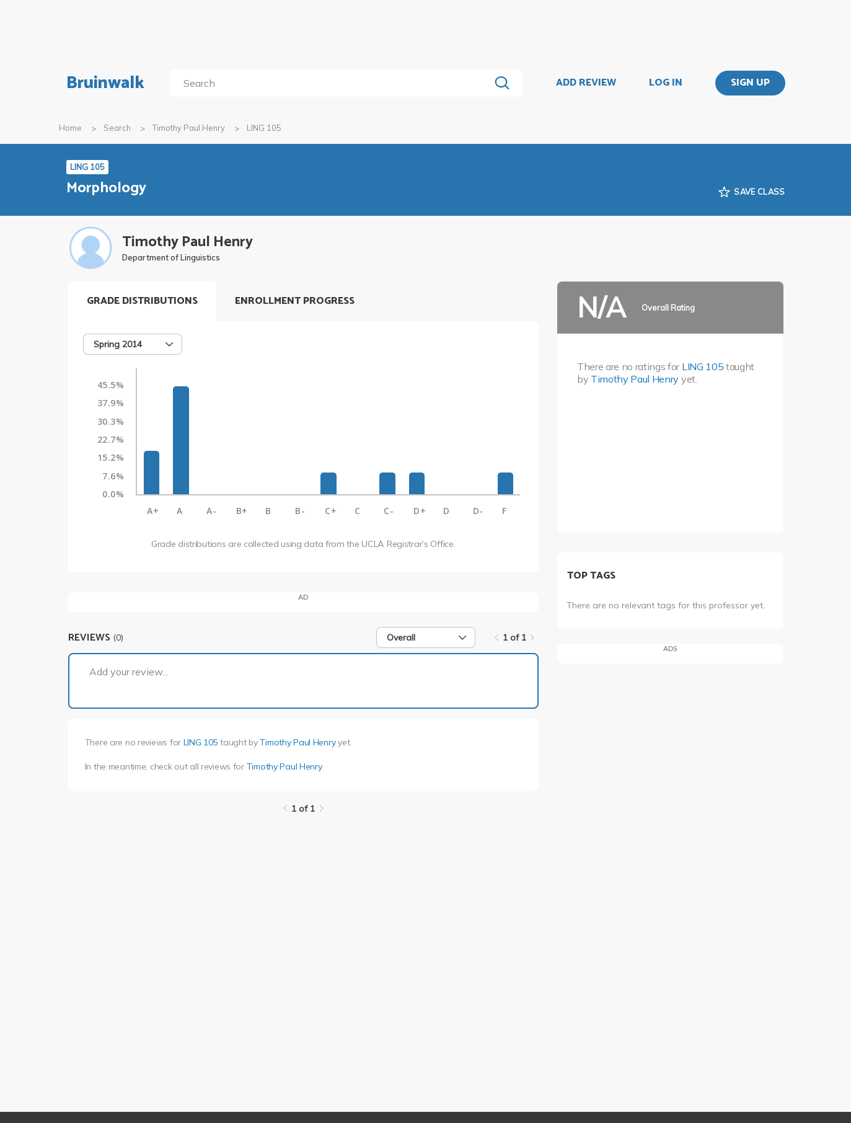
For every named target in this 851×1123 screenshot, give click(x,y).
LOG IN (665, 83)
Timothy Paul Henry (188, 128)
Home (70, 128)
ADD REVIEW (586, 83)
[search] (331, 83)
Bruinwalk (105, 83)
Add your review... (128, 671)
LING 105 (200, 742)
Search (117, 128)
